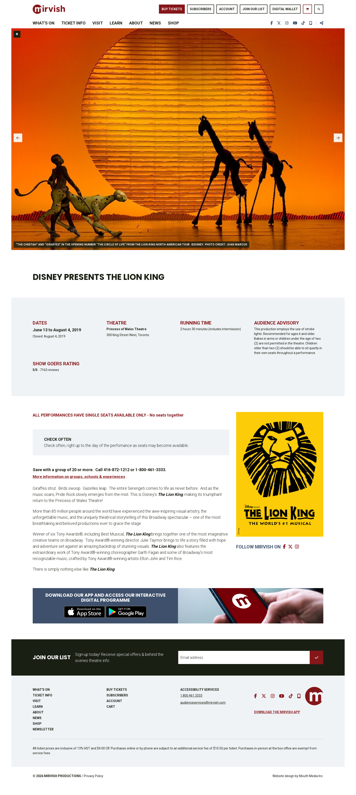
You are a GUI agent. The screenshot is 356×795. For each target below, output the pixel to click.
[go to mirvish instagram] (297, 556)
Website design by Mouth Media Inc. (297, 786)
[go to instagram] (286, 29)
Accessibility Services (199, 699)
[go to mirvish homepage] (314, 706)
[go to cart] (307, 11)
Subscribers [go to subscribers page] (200, 11)
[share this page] (319, 29)
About (136, 29)
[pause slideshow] (17, 43)
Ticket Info (73, 29)
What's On (43, 29)
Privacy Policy (93, 786)
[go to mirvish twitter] (291, 556)
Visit (97, 29)
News (155, 29)
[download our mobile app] (310, 29)
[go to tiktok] (302, 29)
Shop (173, 29)
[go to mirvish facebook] (285, 556)
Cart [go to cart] (110, 716)
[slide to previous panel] (19, 148)
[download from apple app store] (84, 622)
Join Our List (253, 11)
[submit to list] (316, 667)
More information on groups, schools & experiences (81, 486)
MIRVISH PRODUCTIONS (62, 786)
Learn (116, 29)
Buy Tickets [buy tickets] (172, 11)
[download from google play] (126, 622)
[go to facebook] (270, 29)
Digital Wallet (285, 11)
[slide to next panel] (336, 148)
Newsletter (43, 739)
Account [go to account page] (227, 11)
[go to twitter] (278, 29)
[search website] (318, 11)
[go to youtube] (294, 29)
